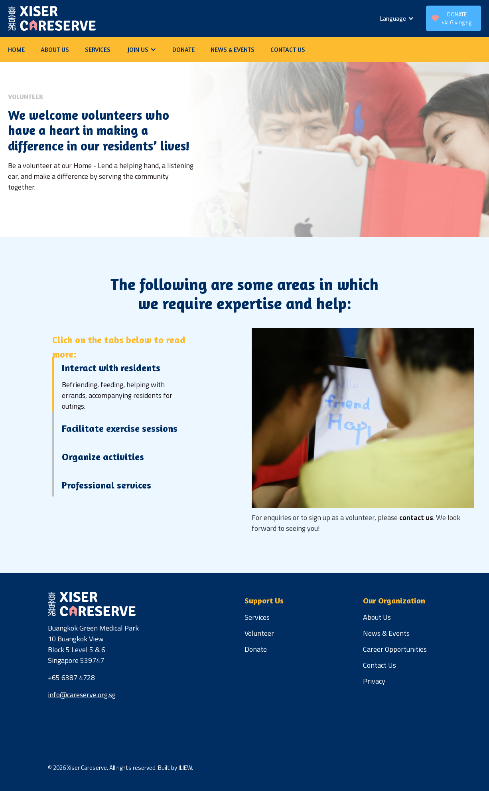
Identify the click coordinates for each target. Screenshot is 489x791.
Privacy (374, 681)
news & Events (232, 49)
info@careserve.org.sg (82, 694)
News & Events (386, 633)
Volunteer (259, 633)
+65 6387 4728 (71, 677)
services (97, 49)
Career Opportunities (395, 649)
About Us (377, 617)
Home (16, 49)
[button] (397, 18)
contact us (287, 49)
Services (257, 617)
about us (55, 49)
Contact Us (379, 665)
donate (183, 49)
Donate (255, 649)
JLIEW (185, 767)
